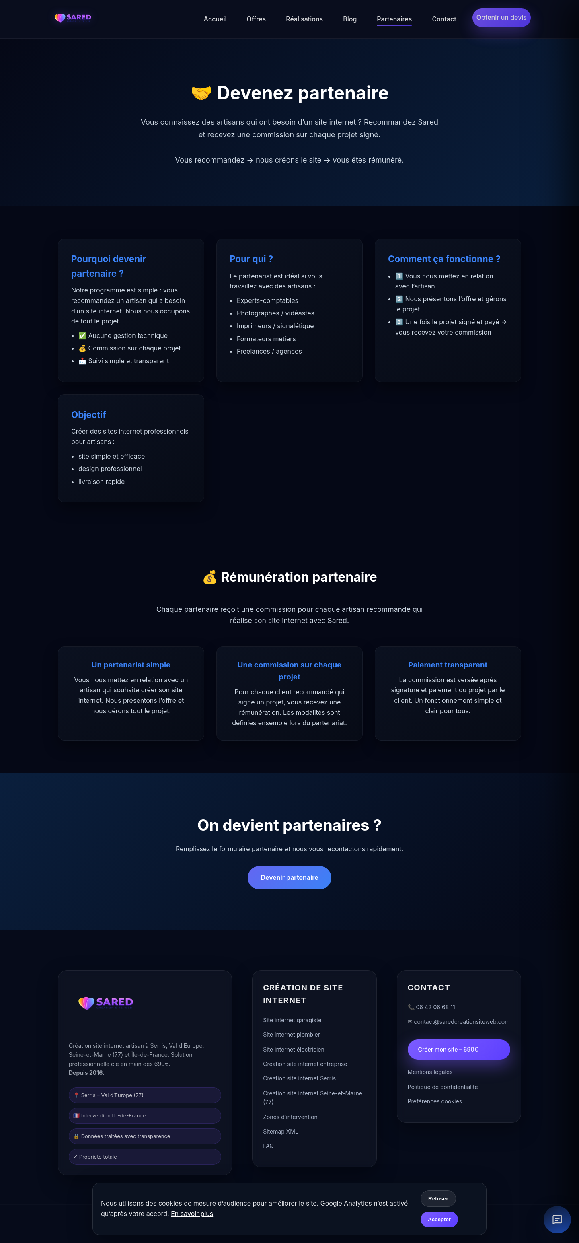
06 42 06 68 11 (435, 1009)
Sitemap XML (280, 1133)
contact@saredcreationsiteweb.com (462, 1023)
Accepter (439, 1219)
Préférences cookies (435, 1103)
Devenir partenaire (289, 877)
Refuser (438, 1199)
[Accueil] (72, 19)
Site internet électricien (293, 1050)
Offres (256, 19)
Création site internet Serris (299, 1080)
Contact (444, 19)
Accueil (215, 19)
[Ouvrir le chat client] (557, 1219)
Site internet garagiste (292, 1022)
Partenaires (394, 19)
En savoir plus (192, 1214)
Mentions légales (430, 1073)
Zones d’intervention (290, 1118)
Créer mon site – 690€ (448, 1050)
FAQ (268, 1147)
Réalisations (304, 19)
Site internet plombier (291, 1036)
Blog (350, 19)
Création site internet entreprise (305, 1065)
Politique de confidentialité (443, 1088)
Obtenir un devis (501, 17)
